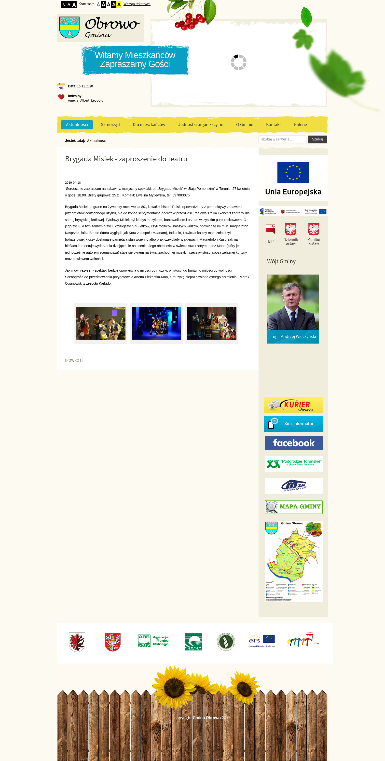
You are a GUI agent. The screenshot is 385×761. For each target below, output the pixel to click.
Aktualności (77, 125)
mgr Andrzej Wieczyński (294, 337)
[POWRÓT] (74, 360)
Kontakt (273, 125)
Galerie (300, 125)
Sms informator (298, 424)
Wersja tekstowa (137, 4)
